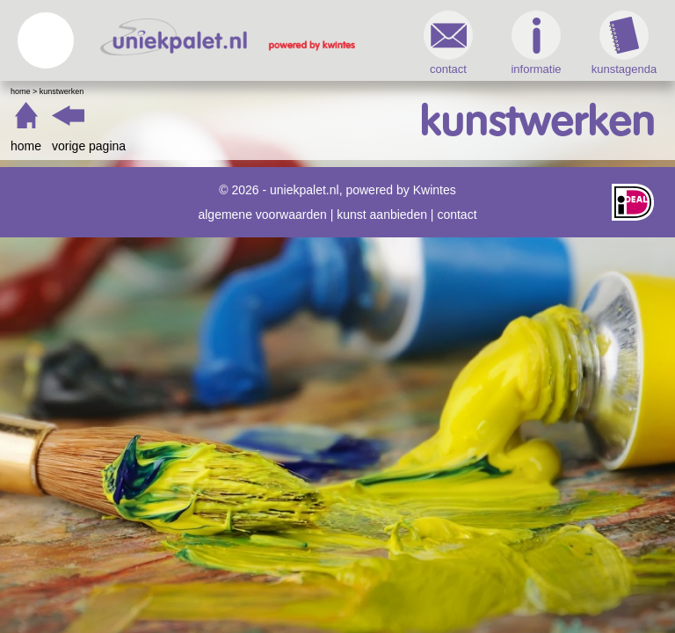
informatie (536, 43)
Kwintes (434, 190)
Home (21, 91)
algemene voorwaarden (262, 214)
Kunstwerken (62, 91)
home (26, 146)
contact (448, 43)
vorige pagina (89, 146)
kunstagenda (624, 43)
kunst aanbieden (382, 214)
